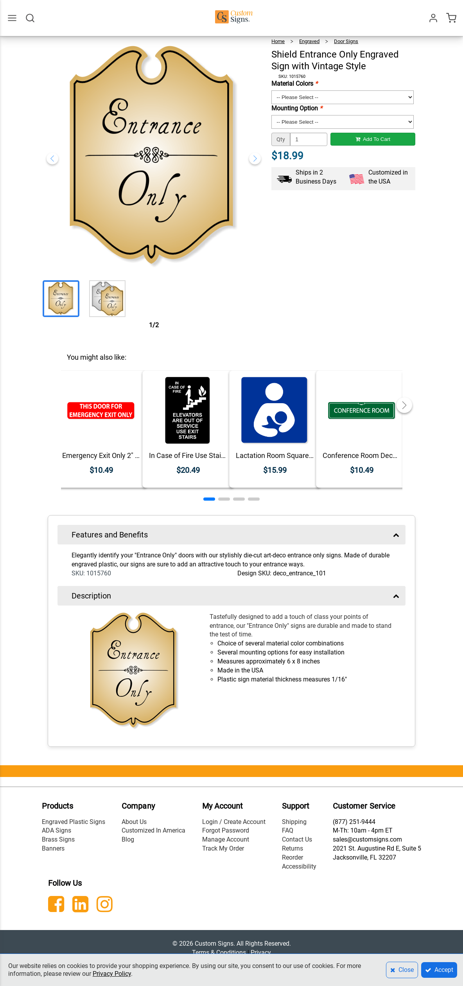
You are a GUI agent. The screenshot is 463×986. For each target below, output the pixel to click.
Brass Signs (58, 839)
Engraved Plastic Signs (73, 822)
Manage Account (225, 839)
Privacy (261, 952)
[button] (209, 499)
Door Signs (346, 41)
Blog (128, 839)
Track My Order (223, 848)
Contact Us (297, 839)
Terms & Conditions (219, 952)
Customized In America (153, 830)
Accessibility (299, 866)
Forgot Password (225, 830)
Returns (292, 848)
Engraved (309, 41)
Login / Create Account (234, 822)
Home (278, 41)
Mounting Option (296, 108)
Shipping (294, 822)
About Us (134, 822)
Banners (53, 848)
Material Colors (294, 83)
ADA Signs (56, 830)
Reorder (292, 857)
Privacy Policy (112, 973)
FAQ (287, 830)
